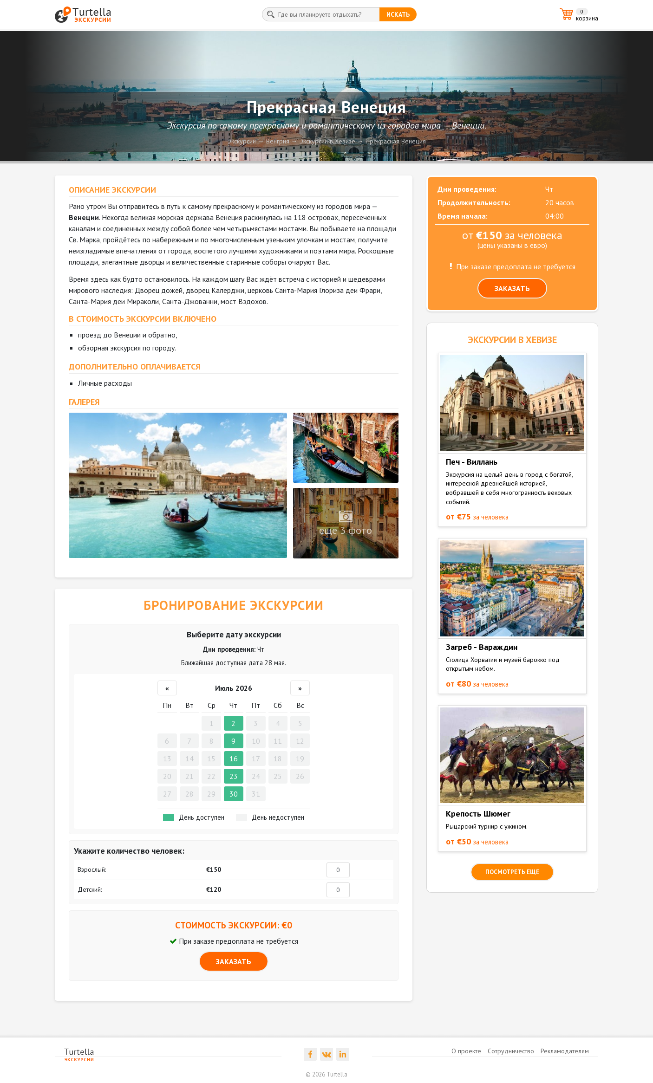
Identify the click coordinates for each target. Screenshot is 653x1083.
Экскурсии (242, 141)
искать (398, 14)
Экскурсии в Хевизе (327, 141)
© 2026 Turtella (326, 1074)
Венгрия (277, 141)
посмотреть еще (512, 872)
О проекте (466, 1051)
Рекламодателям (565, 1051)
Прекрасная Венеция (396, 141)
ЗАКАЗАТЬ (233, 961)
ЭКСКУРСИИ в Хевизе (512, 340)
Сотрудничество (511, 1051)
